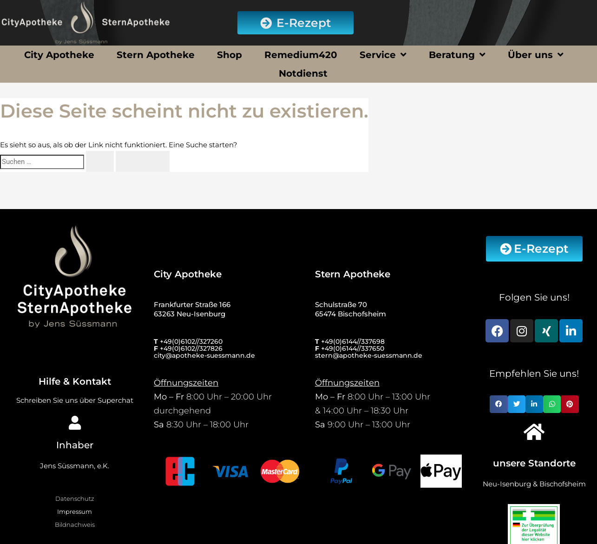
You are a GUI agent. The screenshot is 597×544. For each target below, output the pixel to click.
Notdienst (303, 73)
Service (383, 55)
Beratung (457, 55)
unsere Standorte (534, 463)
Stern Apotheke (156, 54)
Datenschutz (74, 498)
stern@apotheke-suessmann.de (368, 355)
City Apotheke (59, 54)
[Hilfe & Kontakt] (75, 351)
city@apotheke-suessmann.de (204, 355)
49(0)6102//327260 (193, 341)
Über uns (536, 55)
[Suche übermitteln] (100, 161)
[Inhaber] (75, 423)
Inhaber (74, 445)
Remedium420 (300, 54)
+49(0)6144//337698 (353, 341)
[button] (498, 404)
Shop (229, 54)
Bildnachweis (75, 524)
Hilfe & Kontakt (75, 381)
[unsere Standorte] (534, 431)
